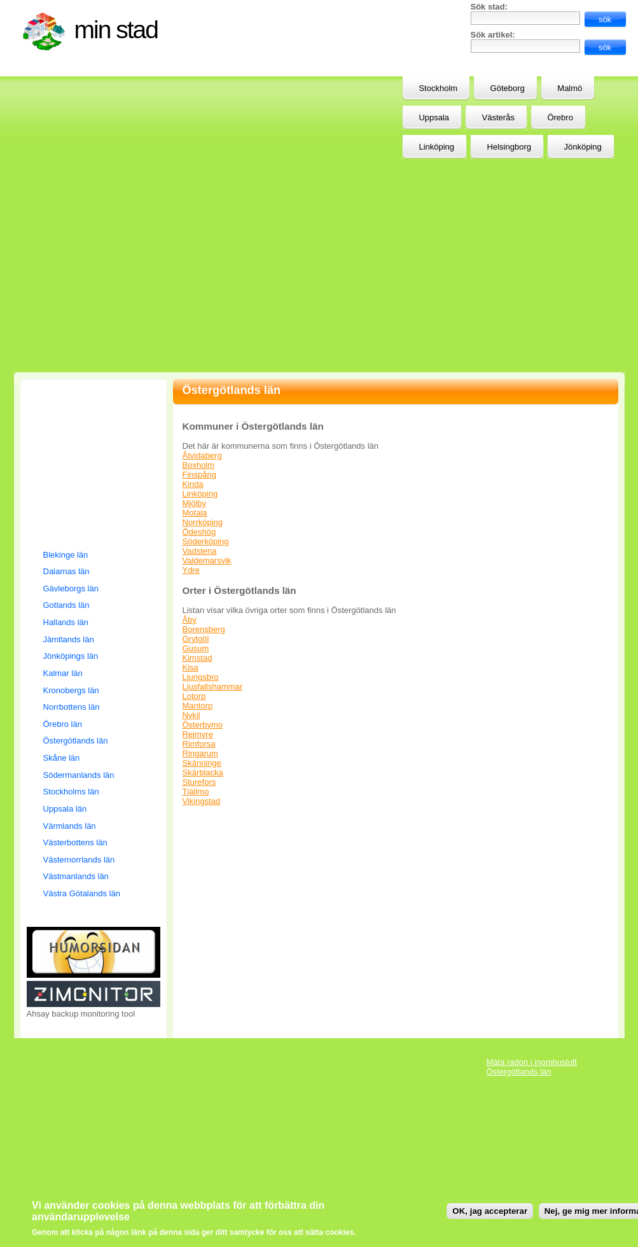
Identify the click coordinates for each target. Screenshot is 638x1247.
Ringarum (200, 753)
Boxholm (199, 465)
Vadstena (200, 551)
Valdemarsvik (207, 560)
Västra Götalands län (81, 893)
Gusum (196, 648)
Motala (195, 513)
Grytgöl (196, 639)
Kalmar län (63, 673)
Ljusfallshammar (213, 686)
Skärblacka (203, 772)
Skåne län (61, 758)
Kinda (193, 484)
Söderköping (206, 541)
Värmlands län (69, 826)
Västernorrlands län (79, 859)
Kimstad (197, 658)
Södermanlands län (78, 775)
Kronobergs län (71, 690)
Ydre (191, 570)
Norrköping (203, 522)
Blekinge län (65, 555)
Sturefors (199, 782)
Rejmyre (198, 734)
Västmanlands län (76, 876)
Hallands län (66, 622)
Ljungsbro (201, 677)
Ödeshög (199, 532)
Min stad (116, 29)
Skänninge (202, 763)
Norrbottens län (71, 707)
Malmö (569, 88)
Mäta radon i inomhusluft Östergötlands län (532, 1066)
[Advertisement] (282, 100)
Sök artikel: (493, 34)
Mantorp (198, 705)
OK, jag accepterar (489, 1211)
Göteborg (507, 88)
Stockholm (438, 88)
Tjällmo (196, 791)
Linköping (200, 493)
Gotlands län (66, 605)
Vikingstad (202, 801)
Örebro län (62, 724)
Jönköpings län (71, 656)
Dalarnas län (66, 571)
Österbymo (203, 724)
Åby (190, 619)
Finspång (199, 474)
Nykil (191, 715)
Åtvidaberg (202, 455)
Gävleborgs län (71, 588)
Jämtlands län (68, 639)
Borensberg (204, 629)
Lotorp (194, 696)
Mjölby (195, 503)
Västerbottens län (75, 842)
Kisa (190, 667)
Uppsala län (65, 809)
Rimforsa (199, 744)
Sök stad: (489, 6)
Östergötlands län (75, 740)
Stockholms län (71, 791)
